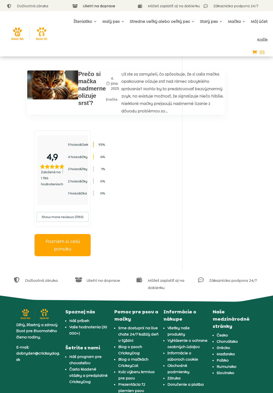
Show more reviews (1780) (218, 157)
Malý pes (111, 21)
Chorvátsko (227, 281)
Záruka (173, 318)
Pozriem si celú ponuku (217, 185)
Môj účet (259, 21)
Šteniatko (83, 21)
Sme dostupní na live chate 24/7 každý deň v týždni (138, 274)
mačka (98, 106)
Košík (262, 39)
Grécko (223, 287)
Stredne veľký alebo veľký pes (160, 21)
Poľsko (223, 300)
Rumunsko (226, 306)
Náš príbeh (79, 260)
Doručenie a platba (185, 324)
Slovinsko (225, 312)
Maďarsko (226, 293)
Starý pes (209, 21)
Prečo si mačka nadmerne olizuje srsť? (78, 88)
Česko (222, 275)
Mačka (234, 21)
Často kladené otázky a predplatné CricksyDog (88, 315)
